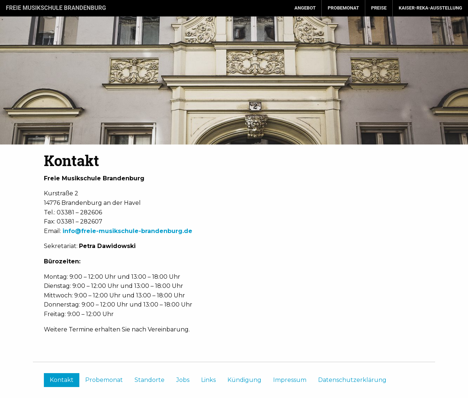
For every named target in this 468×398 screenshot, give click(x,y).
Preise (378, 8)
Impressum (289, 379)
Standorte (150, 379)
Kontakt (61, 379)
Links (208, 379)
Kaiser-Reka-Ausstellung (430, 8)
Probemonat (343, 8)
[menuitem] (305, 8)
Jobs (182, 379)
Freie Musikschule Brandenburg (56, 7)
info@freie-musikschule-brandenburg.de (127, 231)
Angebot (305, 8)
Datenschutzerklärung (352, 379)
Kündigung (244, 379)
